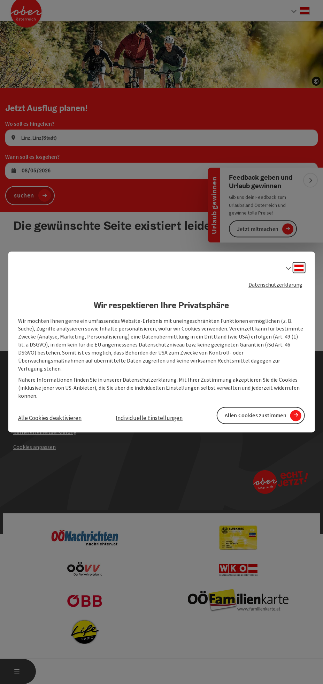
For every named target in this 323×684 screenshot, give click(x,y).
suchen (24, 195)
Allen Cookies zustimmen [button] (255, 415)
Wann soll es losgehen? (32, 156)
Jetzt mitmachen (258, 228)
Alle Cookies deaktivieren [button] (50, 418)
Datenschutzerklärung (275, 284)
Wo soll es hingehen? (29, 123)
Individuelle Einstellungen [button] (149, 418)
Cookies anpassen (34, 446)
